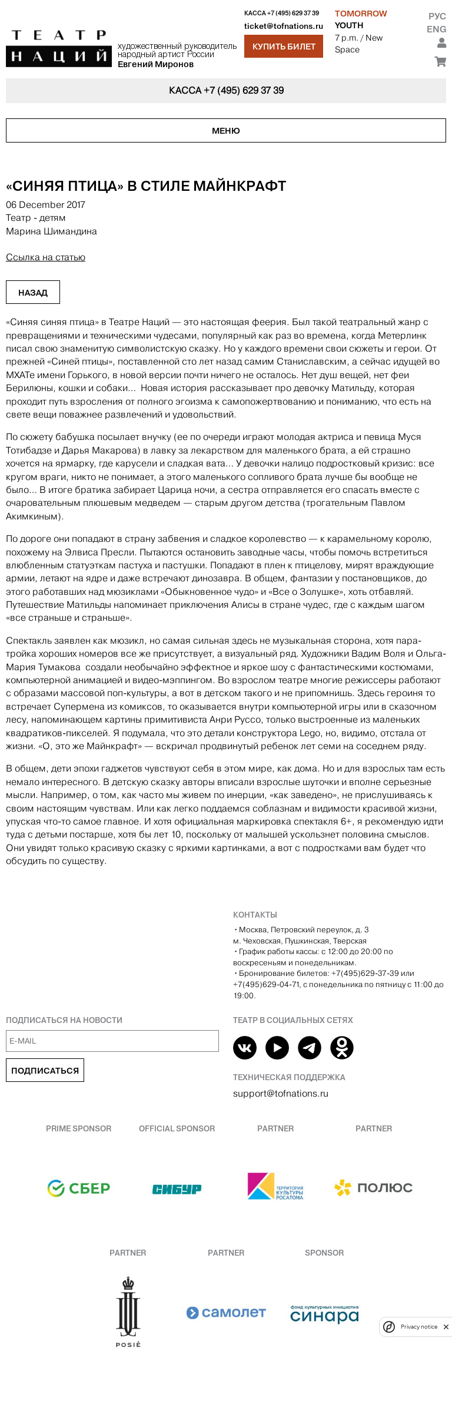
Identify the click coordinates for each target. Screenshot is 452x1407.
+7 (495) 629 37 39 (293, 13)
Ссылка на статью (45, 257)
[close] (446, 1326)
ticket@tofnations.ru (283, 26)
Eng (436, 29)
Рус (437, 16)
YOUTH (349, 25)
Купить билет (283, 46)
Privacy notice (419, 1326)
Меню (226, 130)
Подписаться (45, 1070)
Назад (33, 292)
